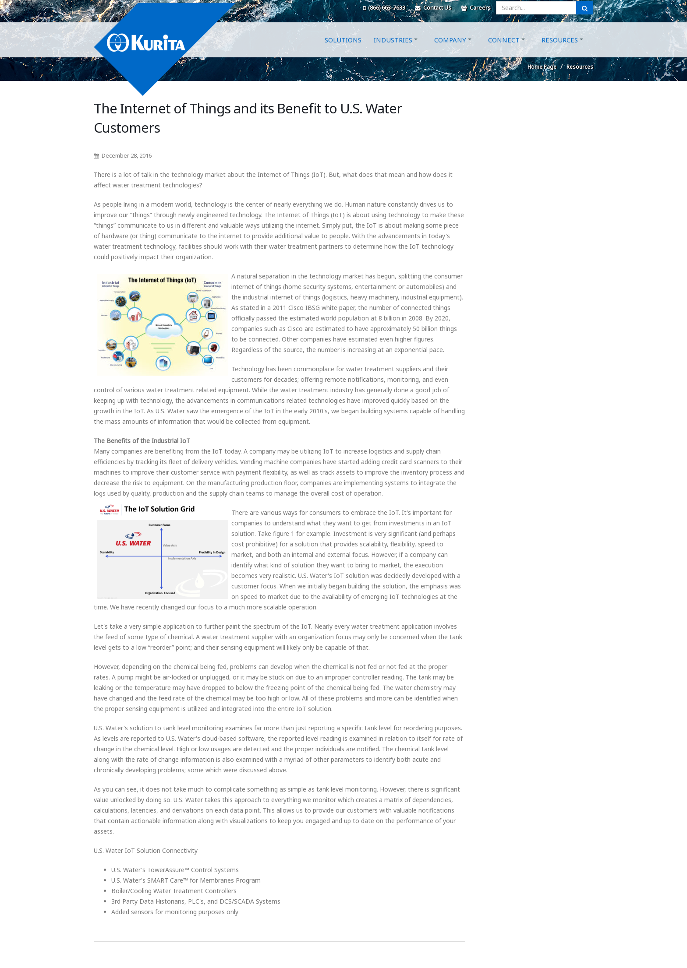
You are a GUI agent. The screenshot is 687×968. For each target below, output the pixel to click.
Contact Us (433, 7)
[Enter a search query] (536, 7)
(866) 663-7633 (384, 7)
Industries (393, 49)
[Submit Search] (584, 7)
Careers (476, 7)
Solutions (343, 49)
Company (450, 49)
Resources (560, 49)
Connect (504, 49)
